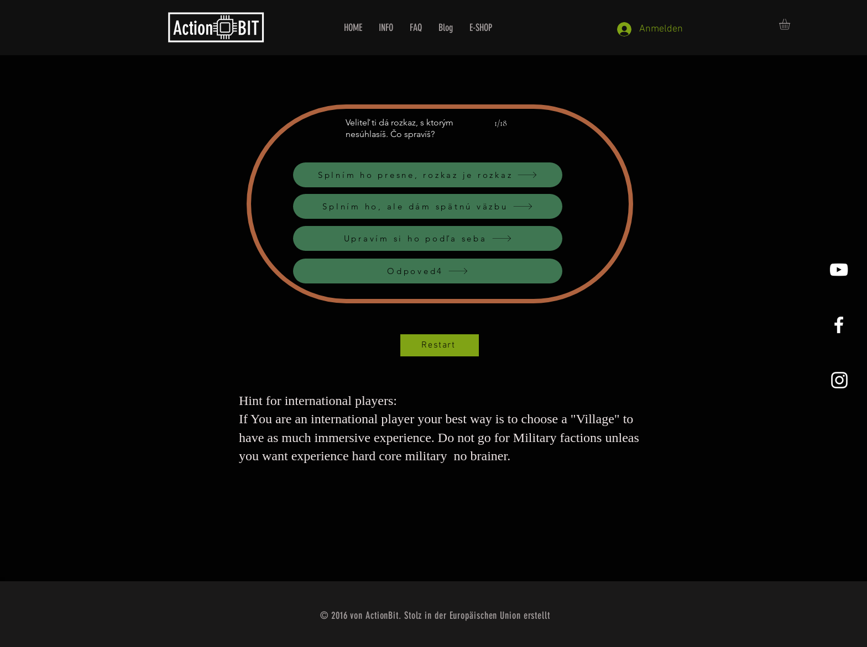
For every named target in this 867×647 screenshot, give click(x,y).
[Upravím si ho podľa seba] (427, 238)
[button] (791, 24)
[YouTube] (839, 270)
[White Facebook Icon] (839, 325)
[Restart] (439, 345)
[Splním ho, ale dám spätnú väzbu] (427, 206)
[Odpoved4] (427, 271)
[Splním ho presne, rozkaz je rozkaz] (427, 174)
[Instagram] (839, 380)
